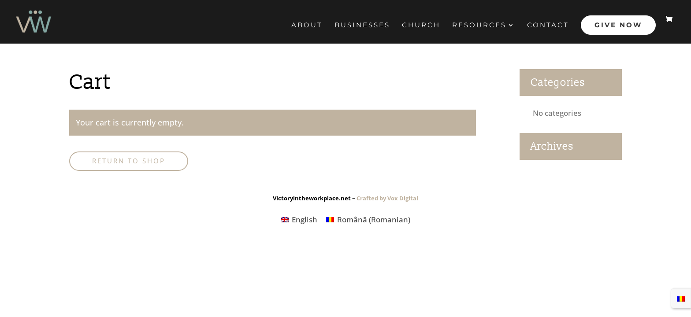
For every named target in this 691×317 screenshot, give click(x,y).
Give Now (618, 25)
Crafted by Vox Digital (387, 198)
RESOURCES (479, 25)
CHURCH (421, 25)
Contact (548, 25)
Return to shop (128, 160)
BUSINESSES (362, 25)
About (307, 25)
